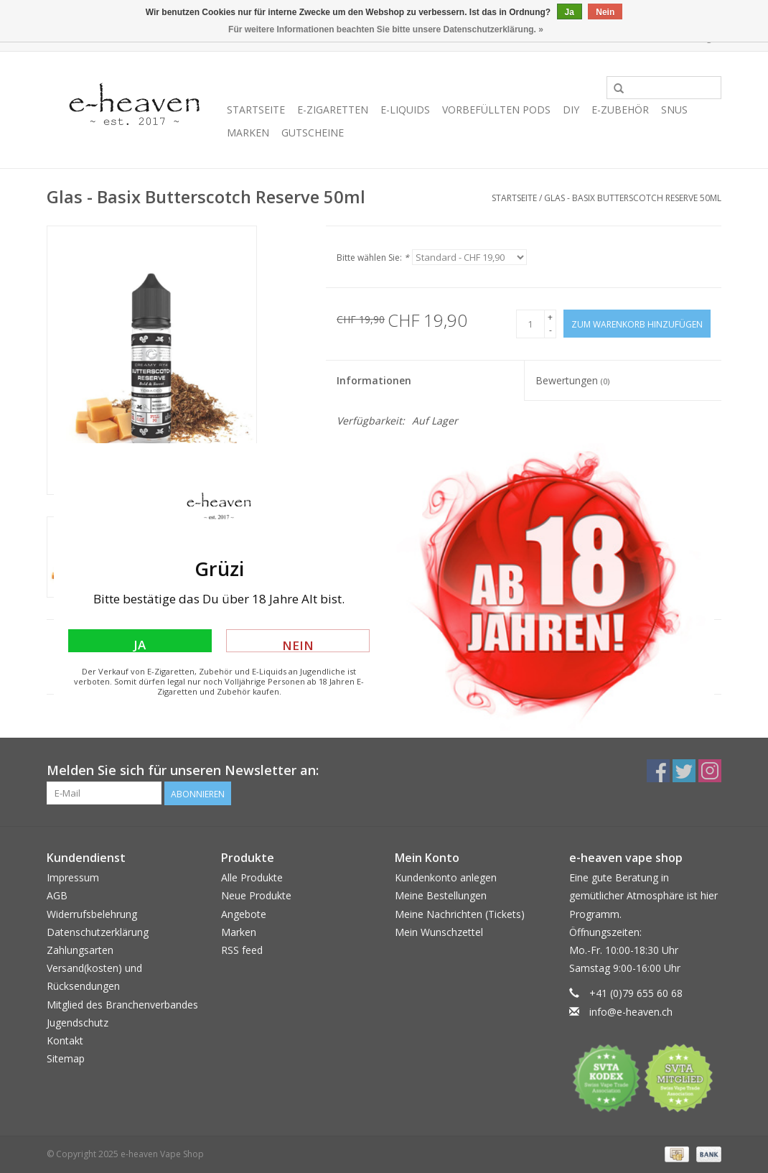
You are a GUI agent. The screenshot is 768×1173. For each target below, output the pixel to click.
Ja (140, 644)
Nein (298, 644)
